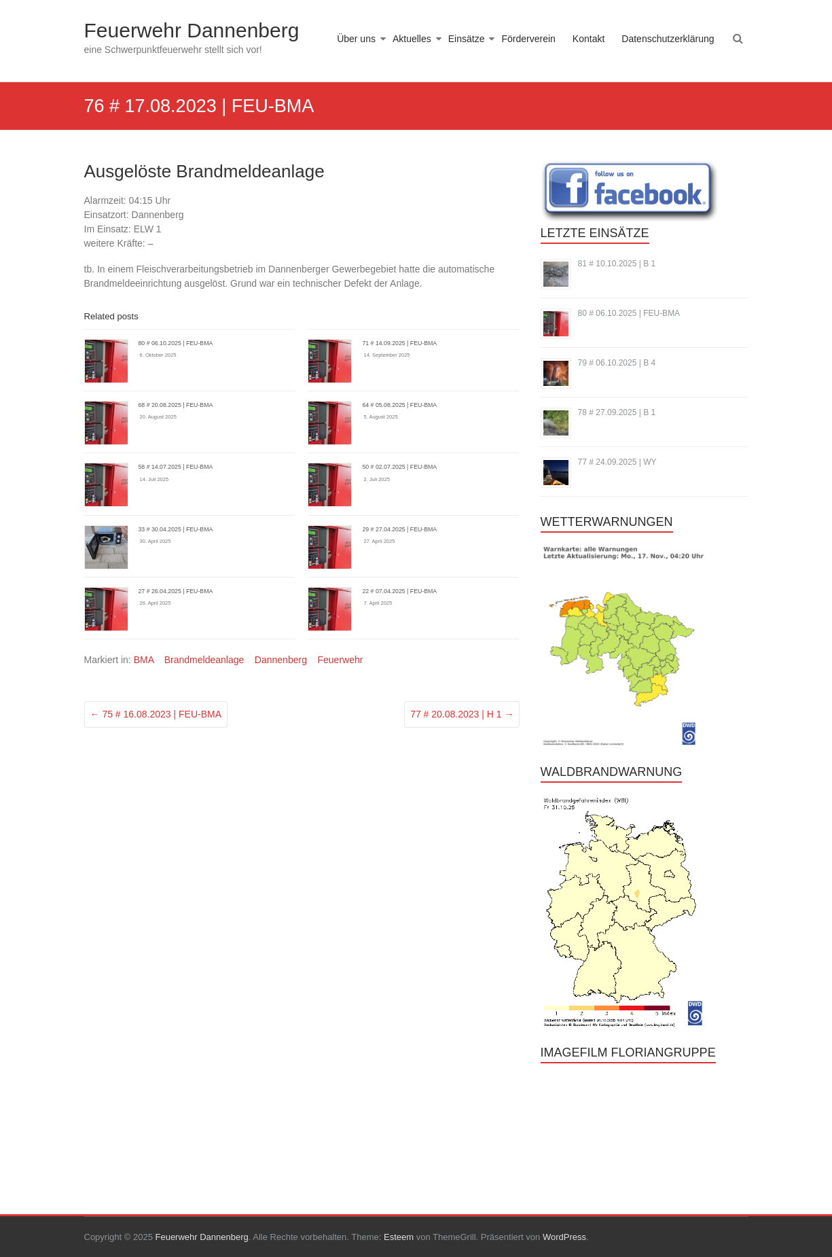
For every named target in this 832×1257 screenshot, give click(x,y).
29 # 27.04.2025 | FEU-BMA (399, 529)
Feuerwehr (340, 659)
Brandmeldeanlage (204, 659)
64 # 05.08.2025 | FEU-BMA (399, 405)
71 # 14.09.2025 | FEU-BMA (399, 343)
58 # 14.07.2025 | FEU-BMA (176, 466)
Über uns (356, 38)
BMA (144, 659)
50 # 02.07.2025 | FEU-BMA (399, 466)
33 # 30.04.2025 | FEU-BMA (176, 529)
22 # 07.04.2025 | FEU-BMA (399, 591)
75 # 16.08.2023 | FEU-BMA (156, 714)
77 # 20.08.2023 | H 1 (461, 714)
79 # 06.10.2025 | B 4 (617, 363)
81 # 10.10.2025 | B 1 (617, 263)
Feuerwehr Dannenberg (192, 30)
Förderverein (528, 38)
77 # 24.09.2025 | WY (617, 462)
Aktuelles (412, 38)
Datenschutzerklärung (667, 38)
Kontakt (588, 38)
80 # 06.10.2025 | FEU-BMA (176, 343)
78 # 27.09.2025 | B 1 (617, 412)
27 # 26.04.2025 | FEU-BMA (176, 591)
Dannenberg (281, 659)
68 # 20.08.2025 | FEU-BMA (176, 405)
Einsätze (466, 38)
